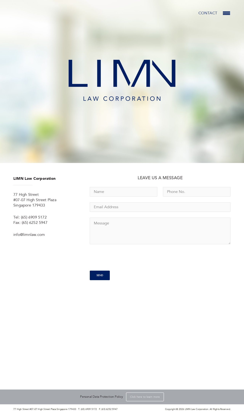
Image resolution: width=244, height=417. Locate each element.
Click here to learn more (145, 396)
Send (99, 275)
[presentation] (119, 257)
